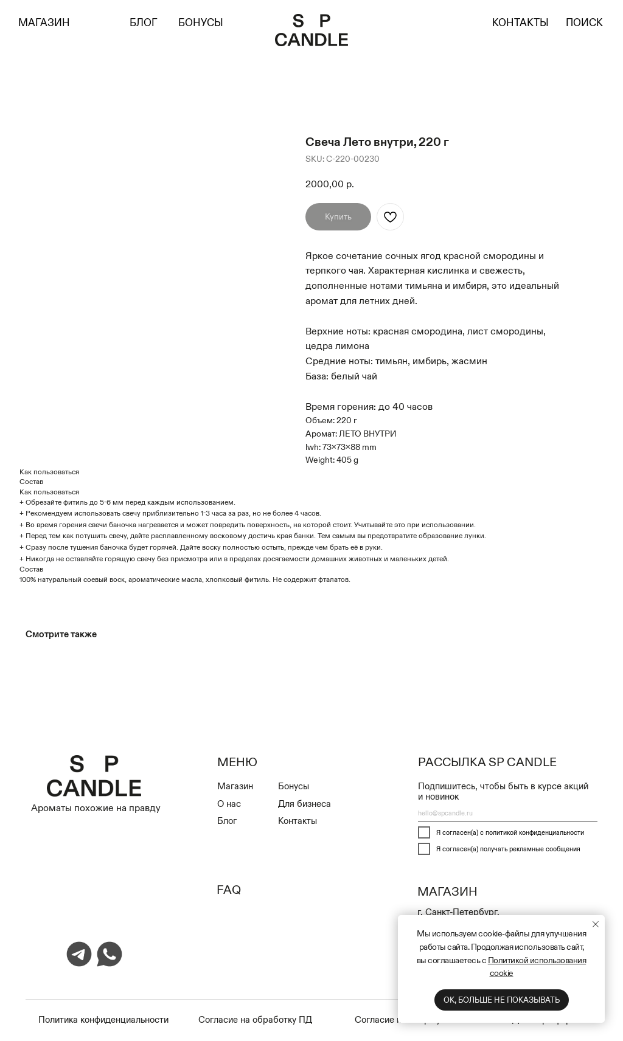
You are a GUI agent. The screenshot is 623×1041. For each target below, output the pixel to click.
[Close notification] (596, 924)
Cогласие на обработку (248, 1019)
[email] (507, 813)
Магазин (235, 786)
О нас (229, 803)
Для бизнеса (304, 803)
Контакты (297, 820)
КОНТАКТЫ (520, 22)
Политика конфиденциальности (103, 1019)
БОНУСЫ (200, 22)
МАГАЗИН (44, 22)
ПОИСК (584, 22)
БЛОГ (144, 22)
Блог (227, 820)
